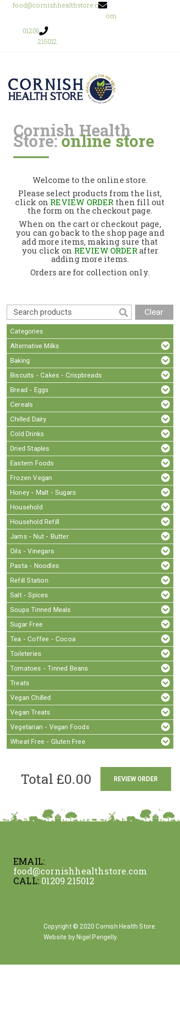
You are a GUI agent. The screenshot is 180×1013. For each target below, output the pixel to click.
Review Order (136, 779)
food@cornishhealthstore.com (80, 871)
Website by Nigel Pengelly (80, 937)
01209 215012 (67, 880)
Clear (154, 312)
